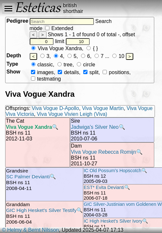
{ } (92, 48)
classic (42, 64)
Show (13, 71)
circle (86, 64)
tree (65, 64)
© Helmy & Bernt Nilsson (30, 230)
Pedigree (17, 21)
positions (116, 72)
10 (118, 56)
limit (72, 41)
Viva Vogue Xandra (56, 48)
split (91, 72)
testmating (46, 79)
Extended (59, 28)
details (68, 72)
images (42, 72)
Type (12, 64)
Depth (13, 55)
